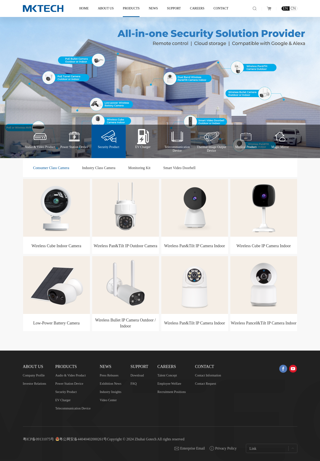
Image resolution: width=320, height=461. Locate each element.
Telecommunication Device (73, 408)
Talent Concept (167, 375)
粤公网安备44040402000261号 (83, 439)
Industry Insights (110, 392)
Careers (197, 8)
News (153, 8)
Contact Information (208, 375)
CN (293, 8)
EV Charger (63, 400)
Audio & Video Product (70, 375)
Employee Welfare (169, 383)
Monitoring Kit (139, 168)
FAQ (133, 383)
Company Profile (34, 375)
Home (84, 8)
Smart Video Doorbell (179, 168)
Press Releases (109, 375)
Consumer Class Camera (51, 168)
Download (137, 375)
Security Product (66, 392)
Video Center (108, 400)
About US (106, 8)
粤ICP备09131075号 (38, 439)
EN (285, 8)
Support (174, 8)
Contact (221, 8)
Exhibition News (110, 383)
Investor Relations (34, 383)
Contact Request (205, 383)
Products (131, 8)
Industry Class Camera (99, 168)
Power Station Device (69, 383)
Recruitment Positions (171, 392)
